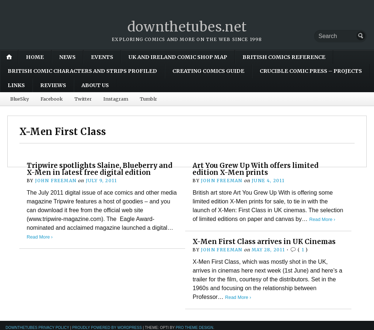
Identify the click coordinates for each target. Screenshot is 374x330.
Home (35, 57)
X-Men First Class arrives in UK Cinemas (264, 241)
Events (102, 57)
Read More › (40, 237)
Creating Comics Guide (208, 71)
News (67, 57)
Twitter (83, 99)
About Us (95, 85)
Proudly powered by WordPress (107, 328)
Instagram (115, 99)
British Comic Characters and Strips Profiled (82, 71)
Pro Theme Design (194, 328)
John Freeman (55, 180)
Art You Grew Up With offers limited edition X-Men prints (255, 168)
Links (16, 85)
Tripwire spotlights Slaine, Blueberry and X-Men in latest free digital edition (99, 168)
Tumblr (148, 99)
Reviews (53, 85)
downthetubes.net (187, 27)
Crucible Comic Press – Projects (311, 71)
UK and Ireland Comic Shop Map (178, 57)
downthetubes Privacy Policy (37, 328)
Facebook (52, 99)
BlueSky (19, 99)
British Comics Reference (284, 57)
